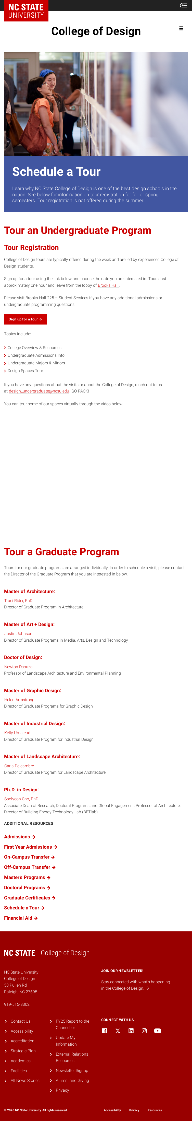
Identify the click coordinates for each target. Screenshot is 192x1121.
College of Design (96, 31)
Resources (155, 1110)
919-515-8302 (17, 1004)
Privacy (62, 1090)
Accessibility (22, 1031)
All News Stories (25, 1080)
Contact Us (21, 1021)
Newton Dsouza (18, 666)
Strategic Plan (23, 1050)
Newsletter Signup (72, 1070)
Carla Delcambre (19, 766)
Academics (21, 1060)
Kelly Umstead (17, 732)
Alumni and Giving (72, 1080)
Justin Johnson (18, 633)
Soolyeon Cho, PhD (21, 798)
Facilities (19, 1070)
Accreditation (22, 1040)
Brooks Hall (108, 285)
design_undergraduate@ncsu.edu (39, 391)
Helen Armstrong (19, 699)
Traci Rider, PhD (18, 600)
